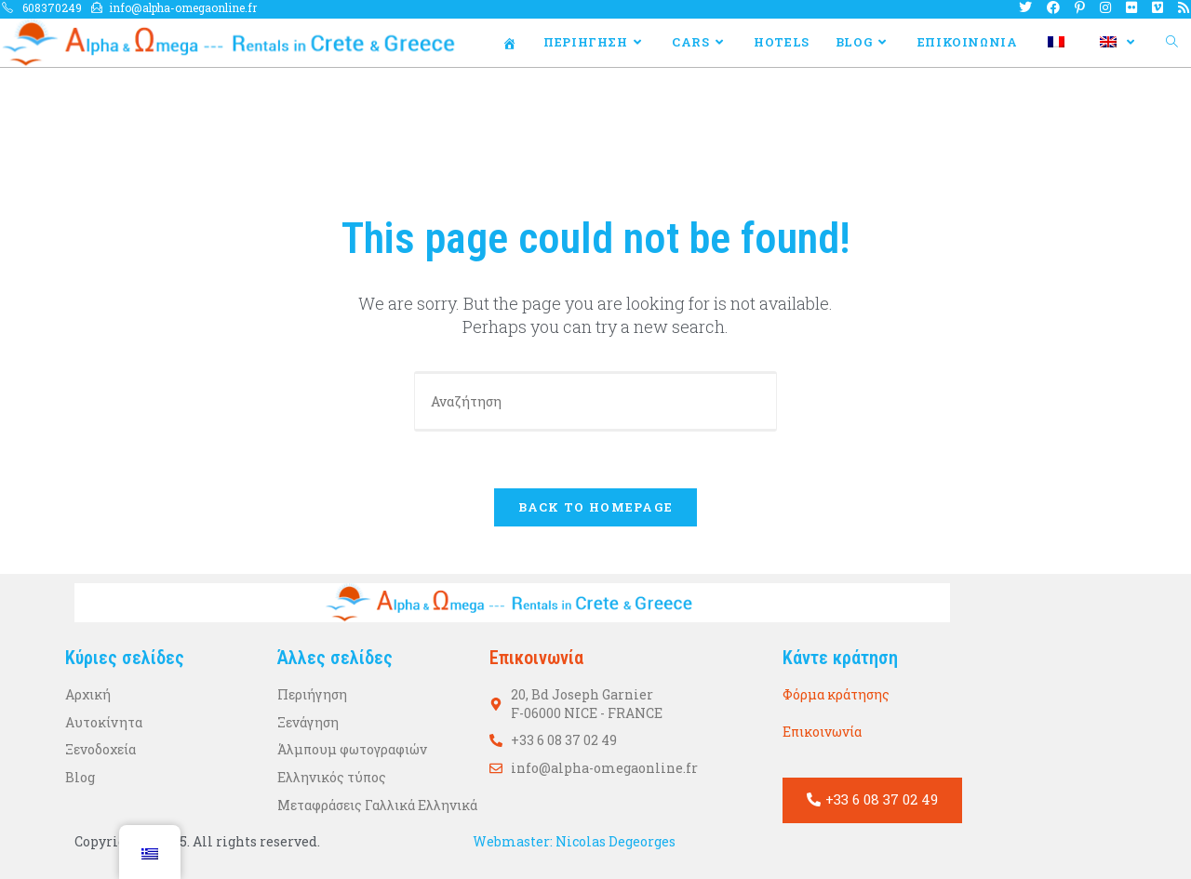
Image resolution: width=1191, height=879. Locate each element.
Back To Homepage (596, 507)
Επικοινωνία (822, 731)
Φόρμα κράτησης (836, 694)
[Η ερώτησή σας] (595, 401)
